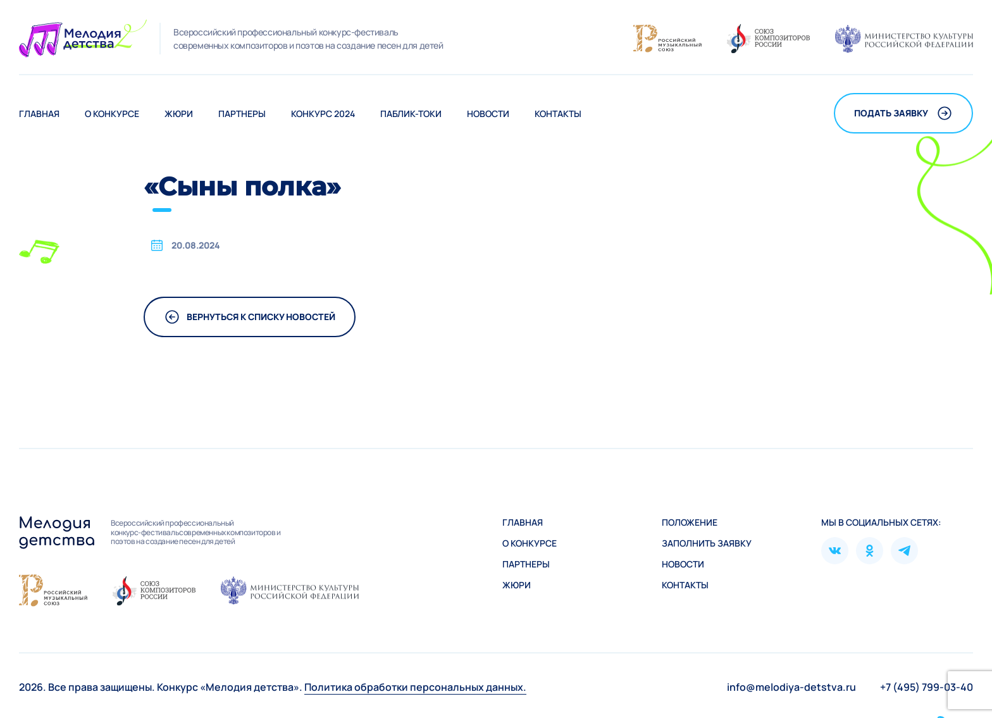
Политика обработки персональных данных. (415, 687)
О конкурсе (112, 114)
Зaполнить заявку (707, 543)
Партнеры (242, 114)
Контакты (558, 114)
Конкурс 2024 (323, 114)
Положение (689, 522)
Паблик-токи (411, 114)
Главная (39, 114)
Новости (488, 114)
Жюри (178, 114)
